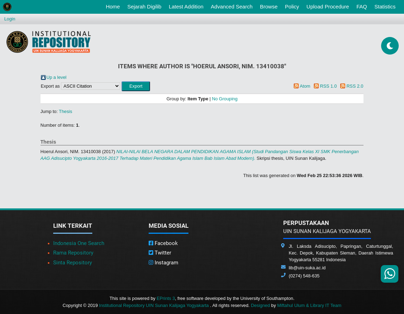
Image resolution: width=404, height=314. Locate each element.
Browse (269, 7)
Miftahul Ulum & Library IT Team (309, 305)
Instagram (163, 262)
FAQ (361, 7)
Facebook (163, 243)
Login (9, 18)
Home (114, 6)
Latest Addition (186, 7)
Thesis (65, 111)
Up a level (56, 77)
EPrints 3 (166, 298)
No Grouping (225, 98)
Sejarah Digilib (144, 7)
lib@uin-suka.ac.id (307, 267)
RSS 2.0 (355, 86)
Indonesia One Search (78, 243)
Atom (305, 86)
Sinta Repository (72, 262)
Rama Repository (73, 253)
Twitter (160, 253)
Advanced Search (232, 7)
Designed (260, 305)
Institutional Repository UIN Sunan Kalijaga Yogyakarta (154, 305)
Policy (292, 7)
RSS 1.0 (328, 86)
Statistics (385, 7)
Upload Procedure (327, 7)
